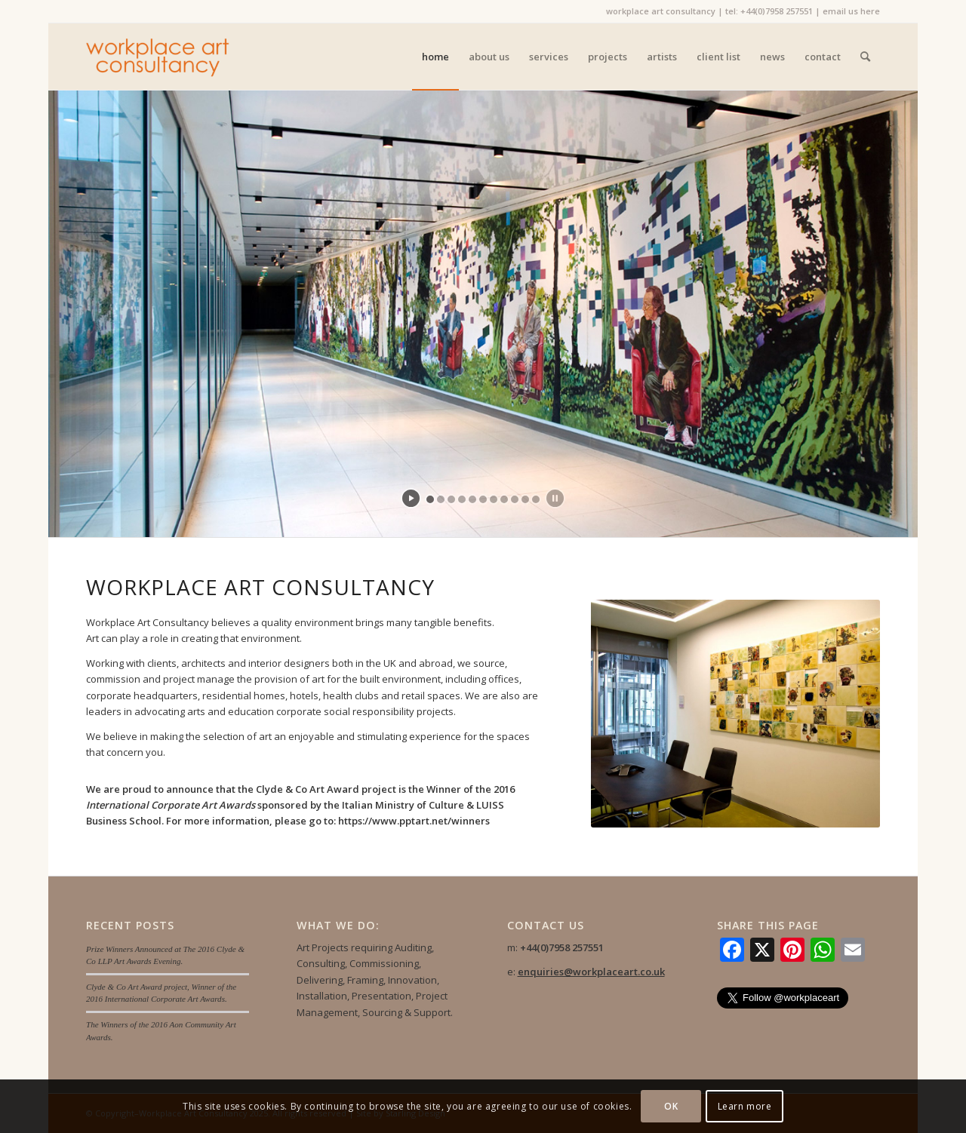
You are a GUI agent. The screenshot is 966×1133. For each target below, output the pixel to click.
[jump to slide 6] (483, 499)
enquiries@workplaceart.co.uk (591, 971)
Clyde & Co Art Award (307, 789)
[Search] (865, 56)
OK (671, 1106)
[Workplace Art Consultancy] (158, 56)
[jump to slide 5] (472, 499)
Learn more (745, 1106)
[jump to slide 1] (430, 499)
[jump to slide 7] (493, 499)
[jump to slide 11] (536, 499)
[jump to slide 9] (514, 499)
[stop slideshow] (555, 498)
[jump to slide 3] (451, 499)
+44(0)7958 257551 (776, 11)
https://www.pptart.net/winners (414, 820)
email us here (851, 11)
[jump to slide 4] (462, 499)
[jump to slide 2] (440, 499)
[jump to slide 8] (504, 499)
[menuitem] (435, 56)
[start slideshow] (411, 498)
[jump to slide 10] (525, 499)
